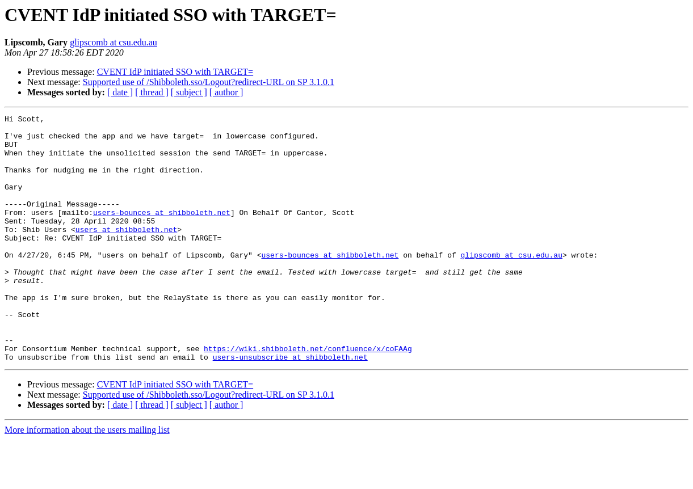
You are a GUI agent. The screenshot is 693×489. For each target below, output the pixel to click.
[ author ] (226, 92)
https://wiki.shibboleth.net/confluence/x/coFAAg (308, 396)
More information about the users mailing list (87, 479)
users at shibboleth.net (126, 253)
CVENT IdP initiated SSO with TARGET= (175, 72)
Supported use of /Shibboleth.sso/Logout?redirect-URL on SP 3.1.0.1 (208, 82)
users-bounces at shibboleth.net (161, 232)
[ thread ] (152, 92)
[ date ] (120, 92)
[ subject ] (189, 92)
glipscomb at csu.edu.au (113, 42)
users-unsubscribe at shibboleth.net (290, 406)
